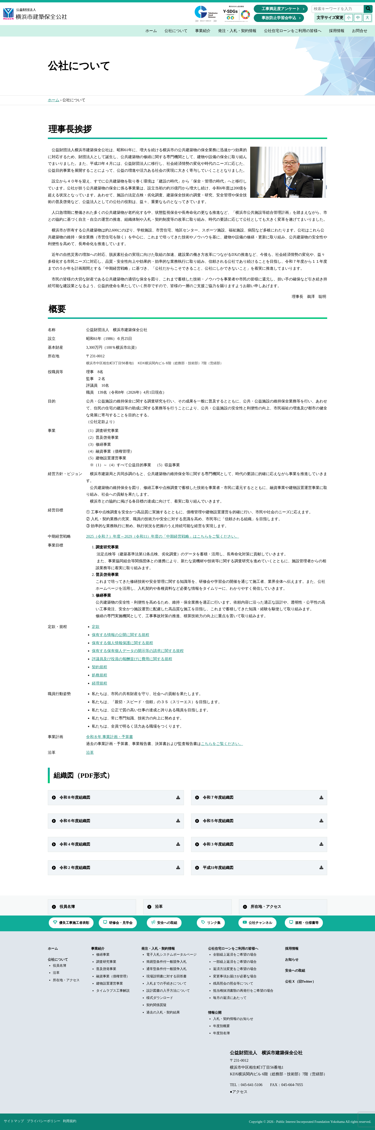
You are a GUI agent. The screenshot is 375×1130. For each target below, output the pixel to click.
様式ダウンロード (159, 998)
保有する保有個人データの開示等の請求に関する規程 (138, 651)
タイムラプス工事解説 (113, 990)
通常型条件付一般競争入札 (166, 969)
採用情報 (291, 948)
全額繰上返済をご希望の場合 (235, 954)
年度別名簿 (221, 1033)
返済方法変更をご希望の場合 (235, 969)
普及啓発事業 (106, 969)
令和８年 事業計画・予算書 (109, 737)
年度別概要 (221, 1026)
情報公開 (214, 1012)
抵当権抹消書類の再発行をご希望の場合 (243, 990)
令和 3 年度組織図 (218, 844)
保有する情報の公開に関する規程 (120, 635)
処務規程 (99, 675)
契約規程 (99, 667)
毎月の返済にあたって (230, 998)
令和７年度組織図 (218, 797)
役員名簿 (67, 907)
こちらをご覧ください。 (222, 744)
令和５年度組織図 (218, 821)
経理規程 (99, 683)
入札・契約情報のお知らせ (233, 1019)
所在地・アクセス (266, 907)
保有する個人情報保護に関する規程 (122, 643)
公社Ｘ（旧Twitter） (300, 981)
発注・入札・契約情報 (158, 948)
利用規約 (69, 1121)
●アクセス (239, 1092)
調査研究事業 (106, 962)
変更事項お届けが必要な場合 (235, 976)
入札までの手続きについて (166, 983)
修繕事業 (103, 954)
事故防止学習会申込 (279, 18)
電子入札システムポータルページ (171, 954)
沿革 (90, 752)
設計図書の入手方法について (168, 990)
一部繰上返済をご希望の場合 (235, 962)
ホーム (53, 100)
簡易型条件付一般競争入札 (166, 962)
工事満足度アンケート (281, 9)
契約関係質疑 (156, 1005)
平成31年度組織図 (218, 868)
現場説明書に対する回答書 (166, 976)
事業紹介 (98, 948)
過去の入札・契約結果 (163, 1012)
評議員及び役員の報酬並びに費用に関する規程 (132, 659)
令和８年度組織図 (75, 797)
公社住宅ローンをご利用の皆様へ (233, 948)
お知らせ (291, 959)
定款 (95, 627)
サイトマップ (14, 1121)
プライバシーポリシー (43, 1121)
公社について (58, 959)
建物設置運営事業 (109, 983)
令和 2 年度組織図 (75, 868)
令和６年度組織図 (75, 821)
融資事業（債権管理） (113, 976)
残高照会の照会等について (233, 983)
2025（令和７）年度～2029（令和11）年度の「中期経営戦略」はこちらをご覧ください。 (162, 536)
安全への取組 (295, 970)
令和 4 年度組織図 (75, 844)
